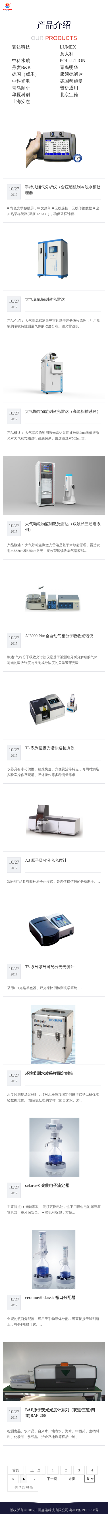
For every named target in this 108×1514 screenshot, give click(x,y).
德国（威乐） (25, 74)
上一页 (35, 1470)
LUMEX (68, 47)
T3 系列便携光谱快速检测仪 (49, 748)
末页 (71, 1479)
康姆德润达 (71, 74)
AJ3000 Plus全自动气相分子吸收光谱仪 (59, 636)
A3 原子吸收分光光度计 (46, 860)
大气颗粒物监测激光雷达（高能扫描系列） (63, 411)
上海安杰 (21, 101)
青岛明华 (69, 67)
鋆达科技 (21, 47)
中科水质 (21, 60)
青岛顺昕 (21, 87)
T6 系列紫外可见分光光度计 (49, 966)
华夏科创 (21, 94)
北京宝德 (69, 94)
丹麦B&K (21, 67)
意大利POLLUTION (73, 57)
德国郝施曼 (71, 81)
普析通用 (69, 87)
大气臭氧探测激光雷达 (45, 299)
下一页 (52, 1479)
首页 (15, 1470)
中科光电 (21, 81)
